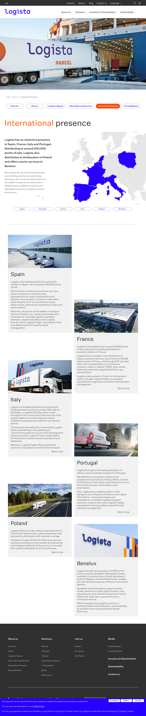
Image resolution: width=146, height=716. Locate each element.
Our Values (79, 651)
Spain (22, 209)
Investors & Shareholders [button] (103, 12)
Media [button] (82, 3)
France (63, 209)
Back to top (123, 388)
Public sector (46, 675)
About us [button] (66, 12)
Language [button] (115, 3)
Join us (79, 639)
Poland (101, 209)
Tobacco (45, 656)
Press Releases (114, 646)
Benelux (122, 209)
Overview (12, 646)
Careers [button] (70, 3)
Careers (78, 646)
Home (8, 97)
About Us (15, 97)
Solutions (46, 639)
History (11, 651)
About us (13, 639)
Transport (45, 651)
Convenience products (50, 661)
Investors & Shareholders (122, 659)
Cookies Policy (38, 706)
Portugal (42, 209)
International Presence (17, 666)
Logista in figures (15, 656)
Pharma (44, 646)
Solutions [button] (80, 12)
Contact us (102, 3)
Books (44, 670)
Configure (114, 701)
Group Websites (14, 670)
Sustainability (115, 666)
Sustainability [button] (127, 12)
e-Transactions (47, 666)
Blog (91, 3)
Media (111, 639)
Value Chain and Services (18, 661)
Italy (82, 209)
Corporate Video (115, 651)
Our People (79, 656)
